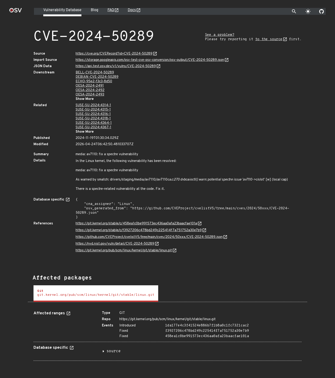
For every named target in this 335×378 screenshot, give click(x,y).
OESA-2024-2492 (90, 90)
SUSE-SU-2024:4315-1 (93, 110)
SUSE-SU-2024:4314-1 (93, 105)
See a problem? (219, 35)
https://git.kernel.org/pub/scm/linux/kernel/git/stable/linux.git (124, 250)
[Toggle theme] (308, 11)
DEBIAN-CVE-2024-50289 (97, 77)
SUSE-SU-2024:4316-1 (93, 114)
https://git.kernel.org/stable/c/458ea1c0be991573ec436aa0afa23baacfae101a (136, 223)
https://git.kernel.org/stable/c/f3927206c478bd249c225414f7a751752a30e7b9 (139, 230)
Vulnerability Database (62, 10)
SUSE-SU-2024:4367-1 (93, 127)
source (114, 351)
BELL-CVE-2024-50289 (95, 72)
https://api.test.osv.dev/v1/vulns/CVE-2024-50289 (116, 66)
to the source (268, 39)
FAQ (110, 10)
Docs (132, 10)
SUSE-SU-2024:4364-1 (94, 123)
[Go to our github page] (321, 11)
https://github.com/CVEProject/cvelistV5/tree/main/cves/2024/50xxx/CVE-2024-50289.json (149, 237)
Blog (94, 10)
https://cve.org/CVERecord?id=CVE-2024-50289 (114, 54)
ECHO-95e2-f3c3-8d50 (94, 81)
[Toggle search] (294, 11)
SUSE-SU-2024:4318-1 (93, 118)
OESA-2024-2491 (90, 86)
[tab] (96, 293)
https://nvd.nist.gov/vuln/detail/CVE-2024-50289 (115, 244)
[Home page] (15, 12)
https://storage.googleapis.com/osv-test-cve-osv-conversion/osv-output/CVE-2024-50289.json (150, 60)
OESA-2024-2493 (90, 94)
